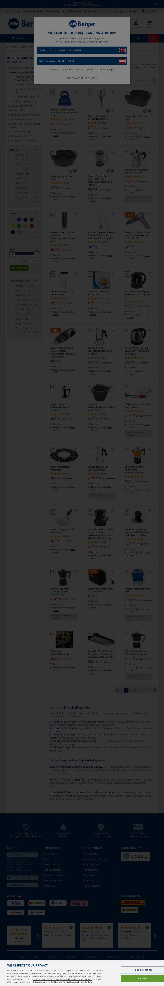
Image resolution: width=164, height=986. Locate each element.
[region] (82, 973)
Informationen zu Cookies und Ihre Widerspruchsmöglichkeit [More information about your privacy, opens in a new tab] (62, 982)
